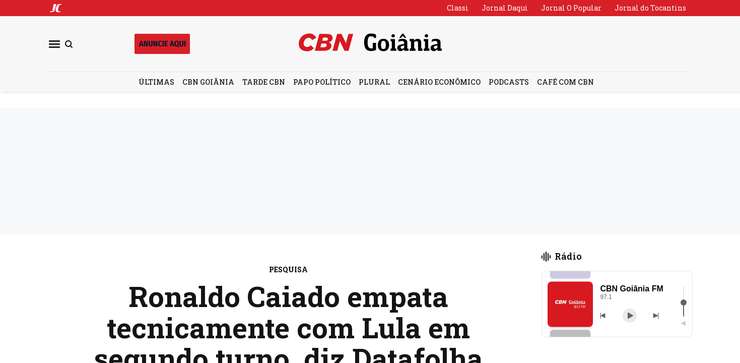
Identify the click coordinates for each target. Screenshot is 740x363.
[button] (570, 304)
